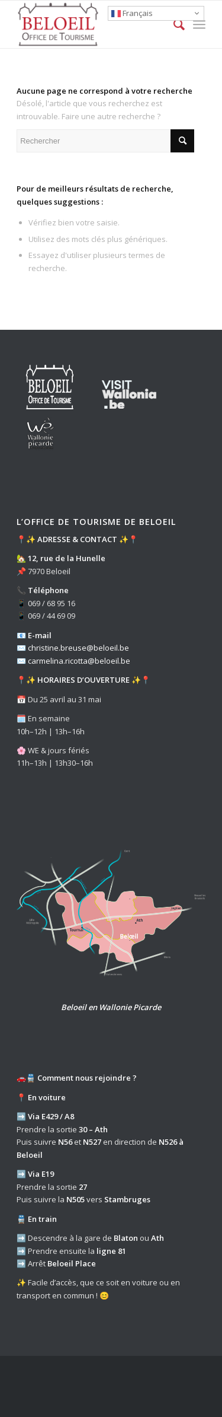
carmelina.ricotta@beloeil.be (79, 660)
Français (132, 13)
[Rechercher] (173, 24)
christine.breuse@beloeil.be (78, 647)
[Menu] (199, 24)
